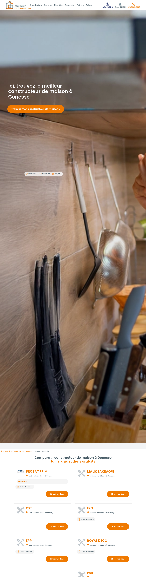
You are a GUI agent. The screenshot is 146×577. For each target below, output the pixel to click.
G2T (29, 509)
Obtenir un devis (57, 494)
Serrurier (51, 5)
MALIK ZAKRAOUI (100, 472)
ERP (29, 541)
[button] (134, 5)
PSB (90, 573)
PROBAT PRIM (36, 472)
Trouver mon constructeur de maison (35, 109)
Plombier (61, 5)
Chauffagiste (38, 5)
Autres (92, 5)
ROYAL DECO (97, 541)
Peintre (83, 5)
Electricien (73, 5)
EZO (90, 509)
